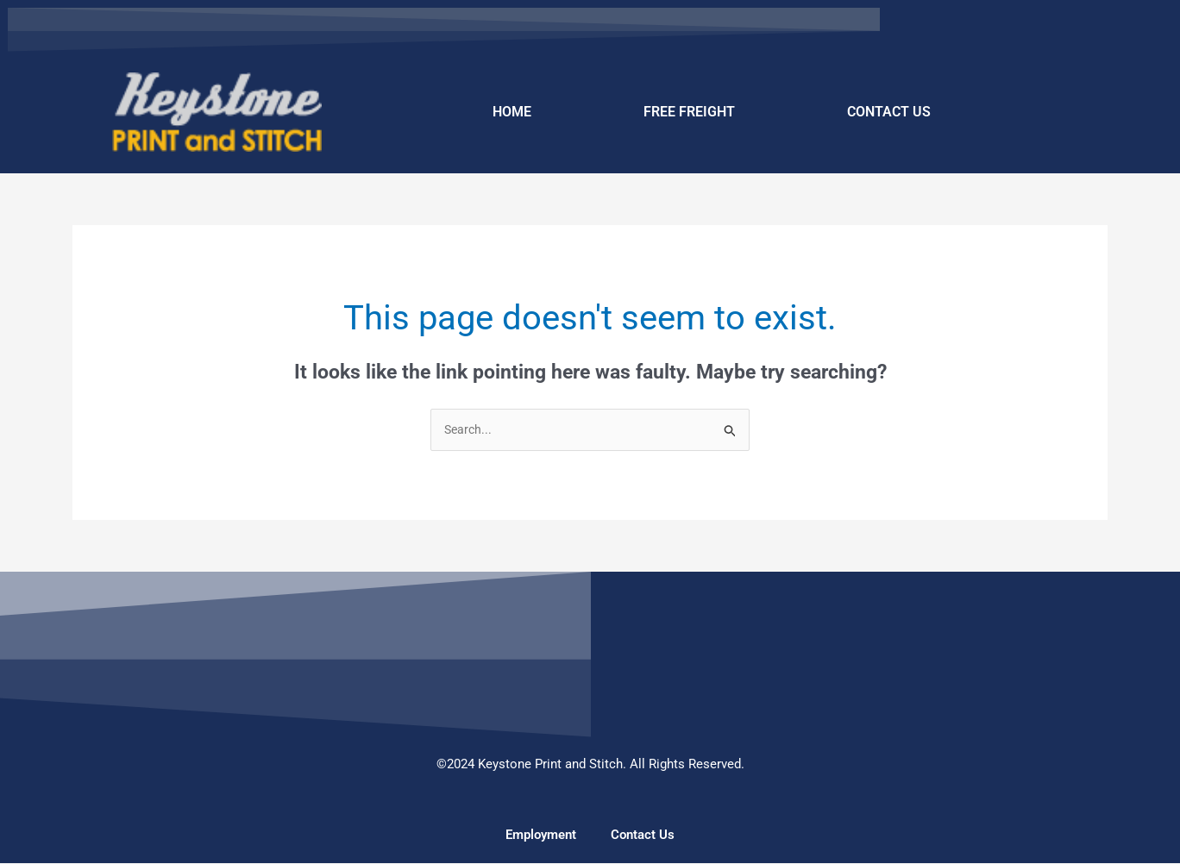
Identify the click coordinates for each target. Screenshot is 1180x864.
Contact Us (643, 835)
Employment (540, 835)
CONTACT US (889, 111)
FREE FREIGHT (689, 111)
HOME (512, 111)
